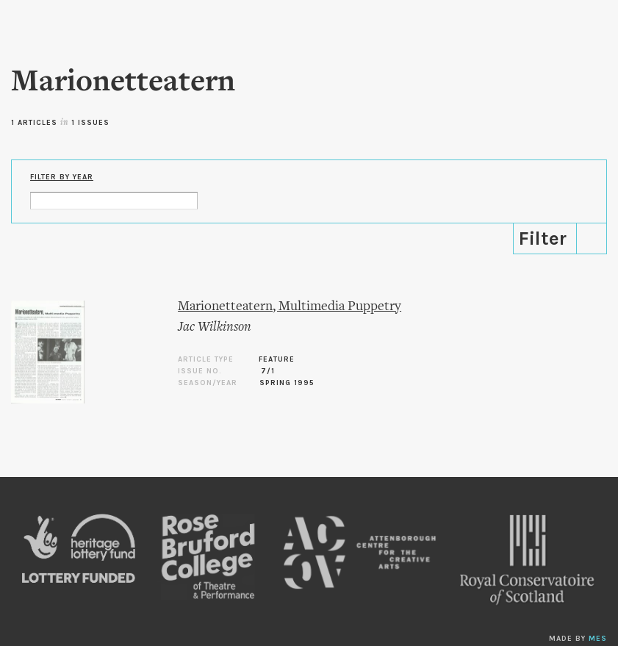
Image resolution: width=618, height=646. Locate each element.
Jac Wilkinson (214, 327)
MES (598, 638)
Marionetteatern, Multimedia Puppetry (289, 307)
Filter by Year (61, 177)
